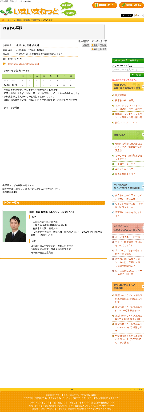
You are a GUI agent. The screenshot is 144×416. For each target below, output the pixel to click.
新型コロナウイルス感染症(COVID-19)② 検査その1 (128, 317)
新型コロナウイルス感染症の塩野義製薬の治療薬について (128, 298)
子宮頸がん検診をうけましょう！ (128, 214)
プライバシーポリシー (39, 403)
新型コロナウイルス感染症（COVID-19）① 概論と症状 (128, 327)
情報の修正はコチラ (90, 395)
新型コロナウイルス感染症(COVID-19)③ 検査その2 (128, 309)
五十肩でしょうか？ (125, 164)
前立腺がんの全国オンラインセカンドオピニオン (128, 197)
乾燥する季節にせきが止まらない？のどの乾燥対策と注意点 (128, 147)
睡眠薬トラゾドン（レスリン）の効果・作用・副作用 (128, 116)
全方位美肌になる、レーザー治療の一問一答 (128, 272)
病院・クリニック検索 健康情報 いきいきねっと (50, 406)
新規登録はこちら (71, 395)
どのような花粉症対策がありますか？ (128, 157)
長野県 (26, 20)
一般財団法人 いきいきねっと (64, 403)
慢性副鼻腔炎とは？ (125, 174)
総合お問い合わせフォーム (103, 403)
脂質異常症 (120, 95)
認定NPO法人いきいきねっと (53, 409)
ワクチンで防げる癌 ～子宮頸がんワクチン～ (129, 205)
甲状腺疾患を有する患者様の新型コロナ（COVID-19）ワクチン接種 (129, 339)
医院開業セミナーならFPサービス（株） (94, 409)
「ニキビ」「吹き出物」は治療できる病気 (128, 252)
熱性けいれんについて (126, 122)
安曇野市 (35, 20)
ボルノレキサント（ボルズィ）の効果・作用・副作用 (128, 107)
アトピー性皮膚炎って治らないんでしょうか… (128, 244)
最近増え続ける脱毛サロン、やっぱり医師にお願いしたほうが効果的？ (128, 262)
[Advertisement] (53, 284)
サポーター (84, 403)
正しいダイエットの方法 (127, 237)
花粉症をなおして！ (125, 169)
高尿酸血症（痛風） (125, 100)
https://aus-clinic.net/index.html (23, 64)
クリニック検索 (14, 20)
